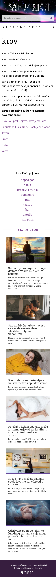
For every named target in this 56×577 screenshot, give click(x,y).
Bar (27, 209)
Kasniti (27, 204)
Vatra (5, 151)
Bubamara (27, 195)
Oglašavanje (19, 568)
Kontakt (38, 568)
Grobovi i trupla (27, 190)
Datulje (27, 214)
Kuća (5, 145)
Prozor (5, 139)
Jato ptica (27, 219)
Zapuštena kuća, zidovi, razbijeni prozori (26, 127)
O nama (28, 565)
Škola (27, 185)
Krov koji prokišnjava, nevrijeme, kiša (24, 121)
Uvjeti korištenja (39, 565)
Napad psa (27, 180)
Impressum (29, 568)
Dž (25, 27)
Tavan (5, 133)
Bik (27, 200)
